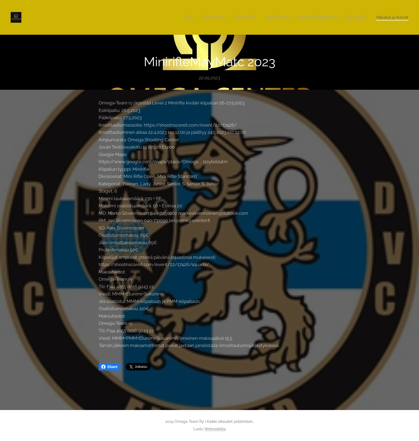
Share (109, 367)
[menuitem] (177, 17)
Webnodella (215, 429)
